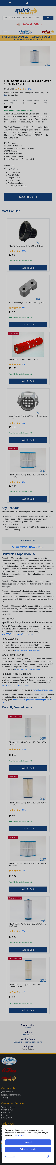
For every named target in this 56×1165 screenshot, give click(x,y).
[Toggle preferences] (10, 1157)
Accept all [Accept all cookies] (28, 1142)
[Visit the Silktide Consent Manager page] (48, 1156)
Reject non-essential (28, 1149)
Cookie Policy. (19, 1135)
